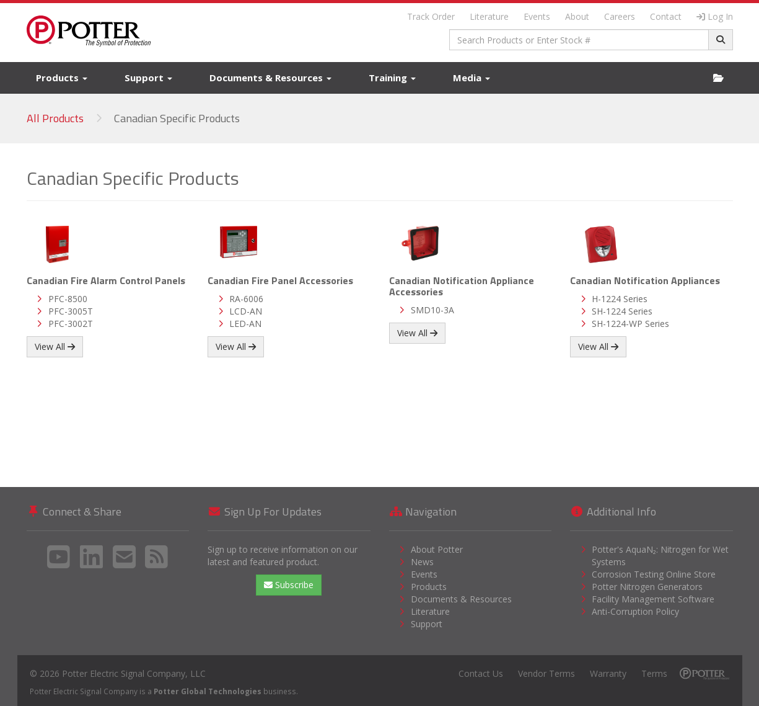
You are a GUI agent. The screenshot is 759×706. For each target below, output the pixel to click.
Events (537, 16)
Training (392, 77)
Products (61, 77)
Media (471, 77)
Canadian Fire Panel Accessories (280, 280)
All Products (55, 118)
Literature (489, 16)
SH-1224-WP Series (630, 323)
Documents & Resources (270, 77)
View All (55, 346)
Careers (619, 16)
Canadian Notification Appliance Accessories (461, 286)
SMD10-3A (432, 310)
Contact (666, 16)
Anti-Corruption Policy (635, 611)
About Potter (437, 549)
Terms (654, 673)
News (422, 562)
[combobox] (579, 39)
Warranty (608, 673)
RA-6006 (246, 299)
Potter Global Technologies (207, 691)
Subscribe (289, 585)
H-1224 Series (619, 299)
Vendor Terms (546, 673)
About (577, 16)
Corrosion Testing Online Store (654, 574)
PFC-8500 (67, 299)
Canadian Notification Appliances (645, 280)
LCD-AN (245, 311)
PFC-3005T (70, 311)
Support (148, 77)
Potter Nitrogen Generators (647, 586)
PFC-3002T (70, 323)
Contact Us (480, 673)
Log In (714, 16)
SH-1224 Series (622, 311)
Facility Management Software (653, 599)
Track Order (431, 16)
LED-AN (245, 323)
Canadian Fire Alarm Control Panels (106, 280)
